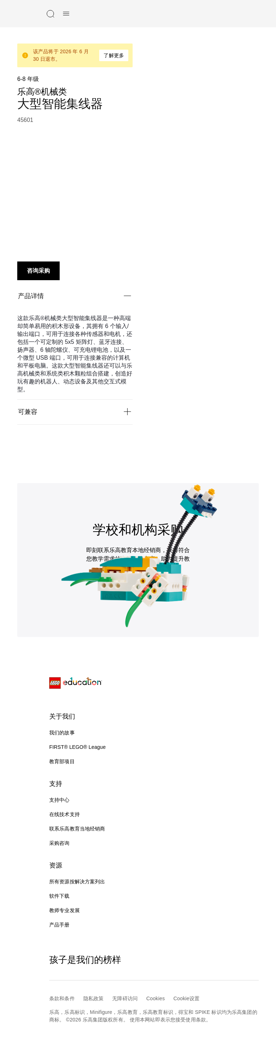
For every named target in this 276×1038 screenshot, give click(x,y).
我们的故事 (62, 733)
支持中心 (59, 800)
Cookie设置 (187, 998)
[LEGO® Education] (75, 683)
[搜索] (50, 14)
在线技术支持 (70, 814)
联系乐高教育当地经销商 (77, 829)
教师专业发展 (64, 910)
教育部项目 (62, 761)
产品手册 (59, 925)
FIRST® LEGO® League (77, 747)
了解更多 (114, 55)
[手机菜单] (66, 14)
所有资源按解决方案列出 (77, 881)
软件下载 (59, 896)
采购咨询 (59, 843)
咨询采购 (38, 271)
